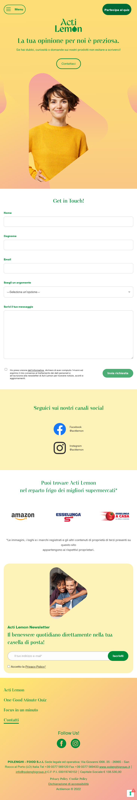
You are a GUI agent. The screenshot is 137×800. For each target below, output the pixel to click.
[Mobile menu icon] (15, 9)
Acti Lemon (14, 690)
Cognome (68, 240)
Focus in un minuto (21, 710)
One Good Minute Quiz (25, 700)
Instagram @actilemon (69, 448)
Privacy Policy (59, 779)
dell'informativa (36, 370)
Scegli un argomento (68, 287)
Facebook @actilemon (69, 429)
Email (68, 264)
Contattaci (69, 64)
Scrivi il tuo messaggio (68, 308)
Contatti (11, 720)
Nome (68, 217)
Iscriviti (118, 656)
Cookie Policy (78, 779)
